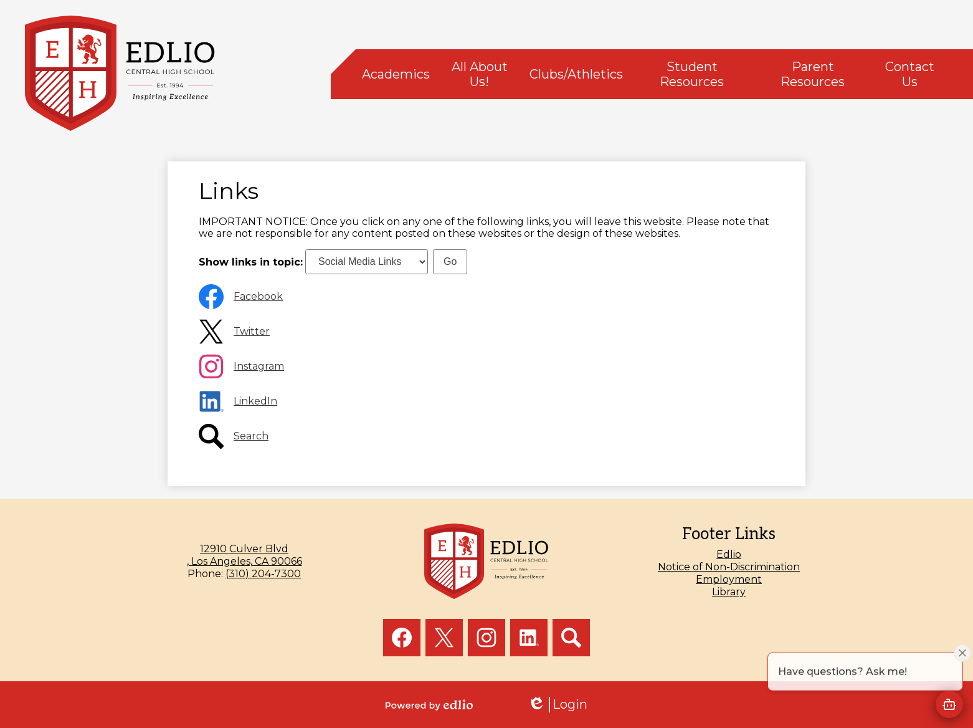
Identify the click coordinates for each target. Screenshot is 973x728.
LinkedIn (255, 401)
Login (557, 704)
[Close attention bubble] (962, 672)
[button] (396, 74)
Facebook (258, 296)
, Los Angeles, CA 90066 (244, 555)
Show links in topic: (251, 261)
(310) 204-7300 (263, 574)
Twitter (252, 331)
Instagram (259, 366)
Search (251, 436)
